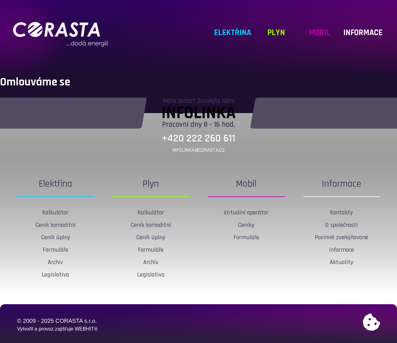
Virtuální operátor (246, 212)
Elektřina (55, 184)
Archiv (55, 262)
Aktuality (341, 262)
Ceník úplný (55, 237)
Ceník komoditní (55, 225)
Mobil (246, 184)
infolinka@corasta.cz (198, 150)
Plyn (151, 184)
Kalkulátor (55, 212)
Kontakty (341, 212)
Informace (341, 184)
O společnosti (341, 225)
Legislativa (55, 275)
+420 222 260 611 (198, 138)
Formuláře (55, 250)
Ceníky (246, 225)
